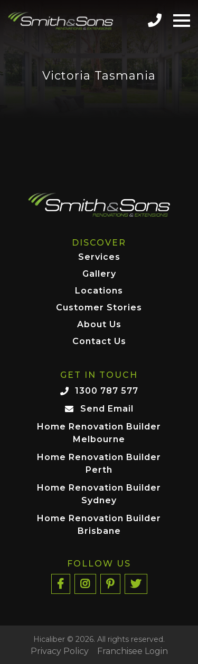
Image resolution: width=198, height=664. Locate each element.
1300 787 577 (106, 391)
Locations (99, 291)
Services (99, 257)
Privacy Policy (60, 651)
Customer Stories (99, 308)
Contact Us (99, 341)
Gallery (99, 274)
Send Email (107, 409)
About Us (99, 324)
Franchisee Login (132, 651)
